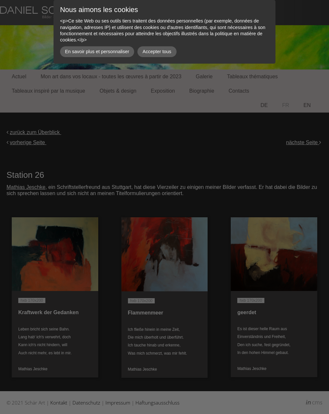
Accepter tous (157, 51)
